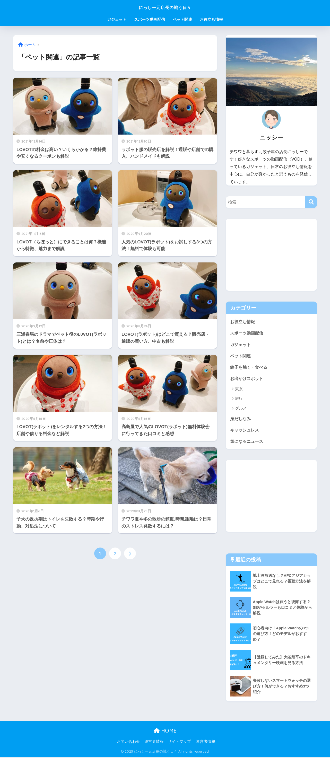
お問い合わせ (128, 743)
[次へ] (130, 553)
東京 (239, 390)
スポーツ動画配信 (149, 19)
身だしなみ (241, 419)
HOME (165, 732)
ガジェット (116, 19)
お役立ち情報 (211, 19)
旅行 (239, 399)
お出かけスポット (247, 379)
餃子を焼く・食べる (250, 367)
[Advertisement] (271, 255)
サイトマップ (179, 743)
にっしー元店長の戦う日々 (165, 7)
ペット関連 (182, 19)
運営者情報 (154, 743)
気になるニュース (247, 442)
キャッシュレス (245, 431)
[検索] (311, 202)
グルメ (241, 409)
